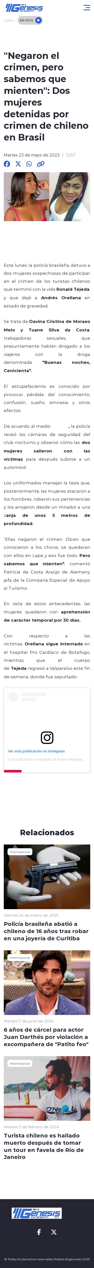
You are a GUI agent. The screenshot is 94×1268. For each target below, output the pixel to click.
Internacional (20, 852)
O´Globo (60, 426)
